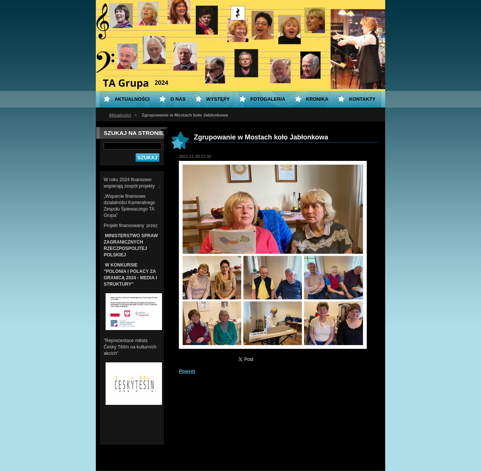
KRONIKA (317, 99)
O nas (178, 99)
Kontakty (362, 99)
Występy (218, 99)
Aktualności (120, 115)
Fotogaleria (267, 99)
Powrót (187, 371)
